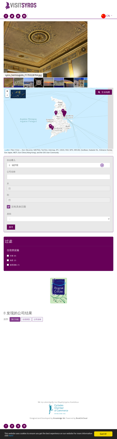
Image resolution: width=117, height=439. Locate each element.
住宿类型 (26, 319)
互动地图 (104, 92)
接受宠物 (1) (14, 265)
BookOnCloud (81, 418)
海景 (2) (13, 260)
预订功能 (15, 319)
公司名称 (11, 171)
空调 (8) (13, 256)
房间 (9, 213)
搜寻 (11, 227)
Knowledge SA (59, 418)
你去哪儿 (11, 160)
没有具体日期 (18, 206)
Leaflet (6, 150)
